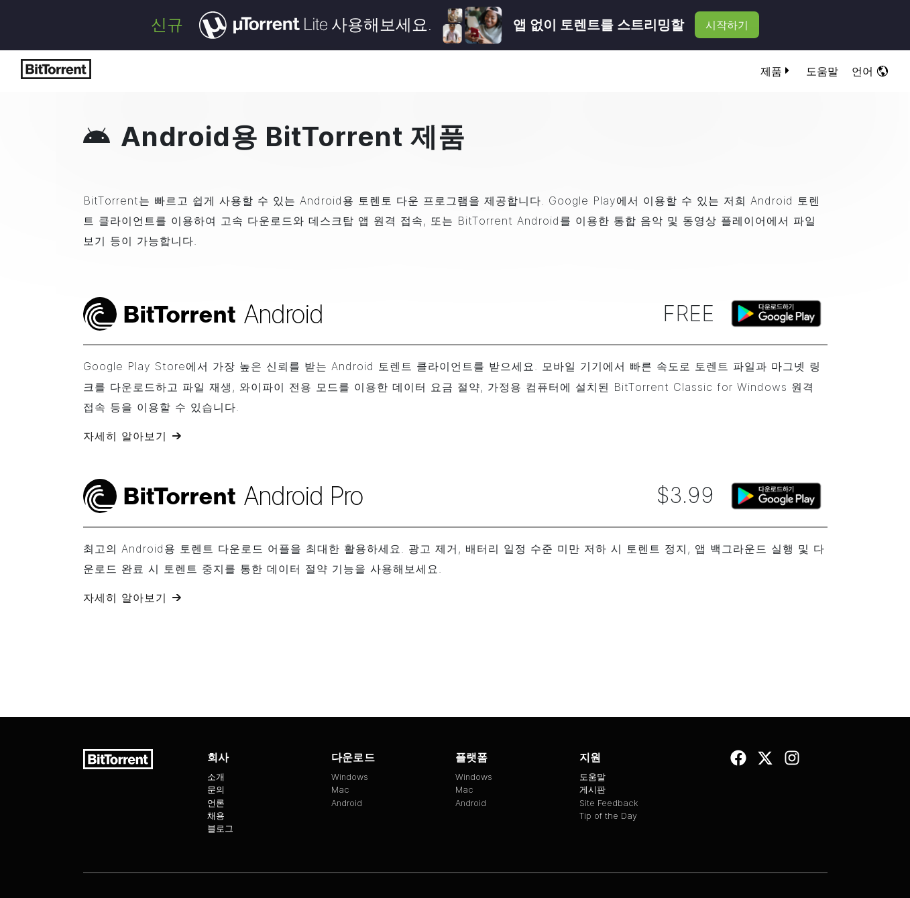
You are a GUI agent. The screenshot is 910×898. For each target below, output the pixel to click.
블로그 (220, 829)
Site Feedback (608, 803)
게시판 (592, 790)
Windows (349, 777)
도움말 (822, 71)
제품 (776, 71)
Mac (340, 790)
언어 (870, 71)
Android (346, 803)
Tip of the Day (608, 816)
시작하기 (726, 25)
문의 (216, 790)
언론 (216, 803)
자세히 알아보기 (125, 436)
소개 (216, 777)
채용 (216, 816)
